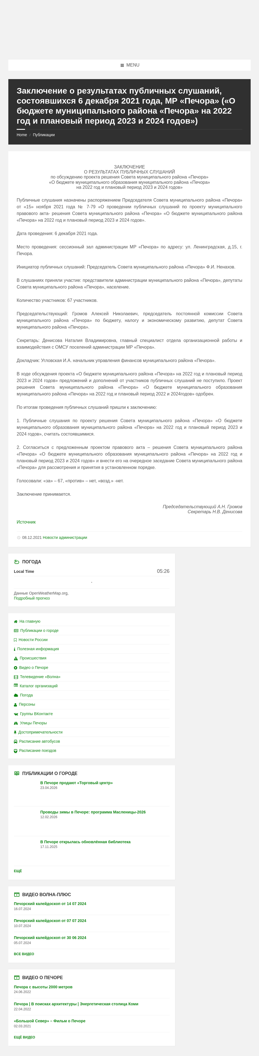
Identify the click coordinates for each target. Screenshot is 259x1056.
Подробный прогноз (32, 598)
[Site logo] (129, 48)
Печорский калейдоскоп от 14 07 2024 (50, 903)
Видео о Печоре (31, 667)
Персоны (24, 704)
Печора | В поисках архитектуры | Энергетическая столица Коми (76, 1004)
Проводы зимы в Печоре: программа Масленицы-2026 (93, 812)
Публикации (43, 135)
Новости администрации (65, 537)
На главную (27, 621)
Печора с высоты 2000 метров (43, 987)
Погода (23, 695)
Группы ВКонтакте (33, 714)
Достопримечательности (38, 732)
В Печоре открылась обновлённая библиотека (85, 842)
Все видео (24, 954)
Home (22, 135)
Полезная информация (36, 649)
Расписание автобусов (37, 741)
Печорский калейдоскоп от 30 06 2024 (50, 937)
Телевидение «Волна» (37, 676)
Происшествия (30, 658)
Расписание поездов (35, 750)
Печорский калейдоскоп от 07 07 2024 (50, 920)
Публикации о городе (36, 630)
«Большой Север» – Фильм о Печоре (50, 1021)
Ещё (18, 871)
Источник (26, 522)
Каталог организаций (36, 686)
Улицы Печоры (30, 723)
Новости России (31, 639)
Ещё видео (24, 1037)
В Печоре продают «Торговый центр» (76, 783)
